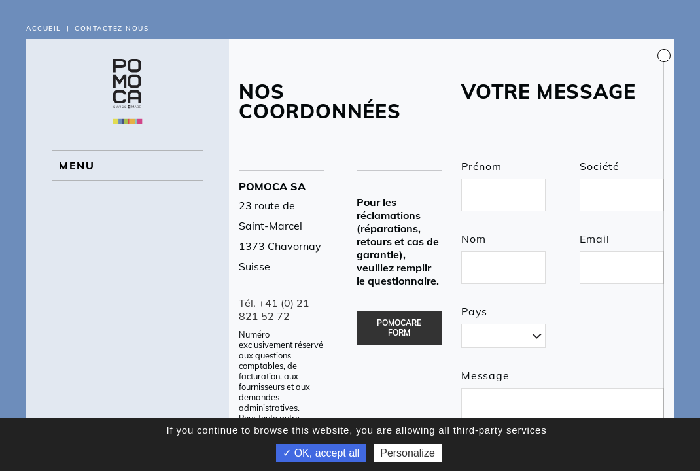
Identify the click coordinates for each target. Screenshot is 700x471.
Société (600, 166)
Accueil (43, 28)
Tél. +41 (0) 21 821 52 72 (274, 309)
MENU (76, 165)
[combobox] (503, 336)
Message (485, 375)
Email (594, 238)
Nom (473, 238)
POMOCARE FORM (399, 328)
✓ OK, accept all (321, 453)
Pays (474, 311)
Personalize (407, 453)
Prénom (481, 166)
